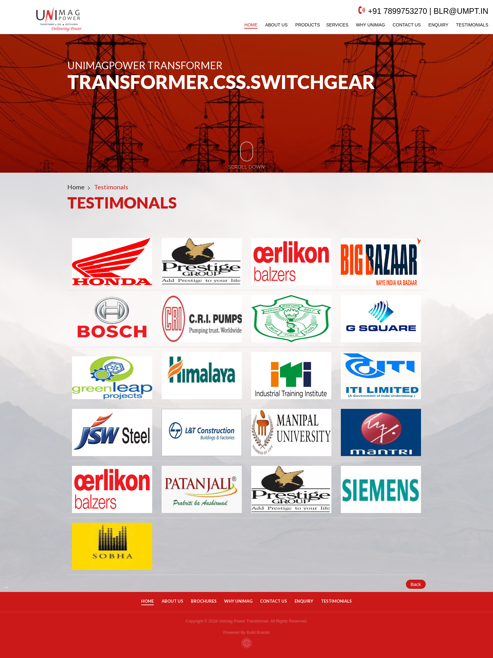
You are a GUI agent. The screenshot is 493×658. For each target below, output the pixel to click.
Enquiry (432, 28)
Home (244, 28)
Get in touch (68, 112)
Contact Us (400, 28)
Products (301, 28)
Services (331, 28)
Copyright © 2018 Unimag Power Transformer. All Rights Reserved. (246, 621)
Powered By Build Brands (246, 632)
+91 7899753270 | (393, 14)
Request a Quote (150, 112)
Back (416, 584)
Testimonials (466, 28)
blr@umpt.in (454, 14)
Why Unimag (364, 28)
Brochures (204, 601)
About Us (270, 28)
